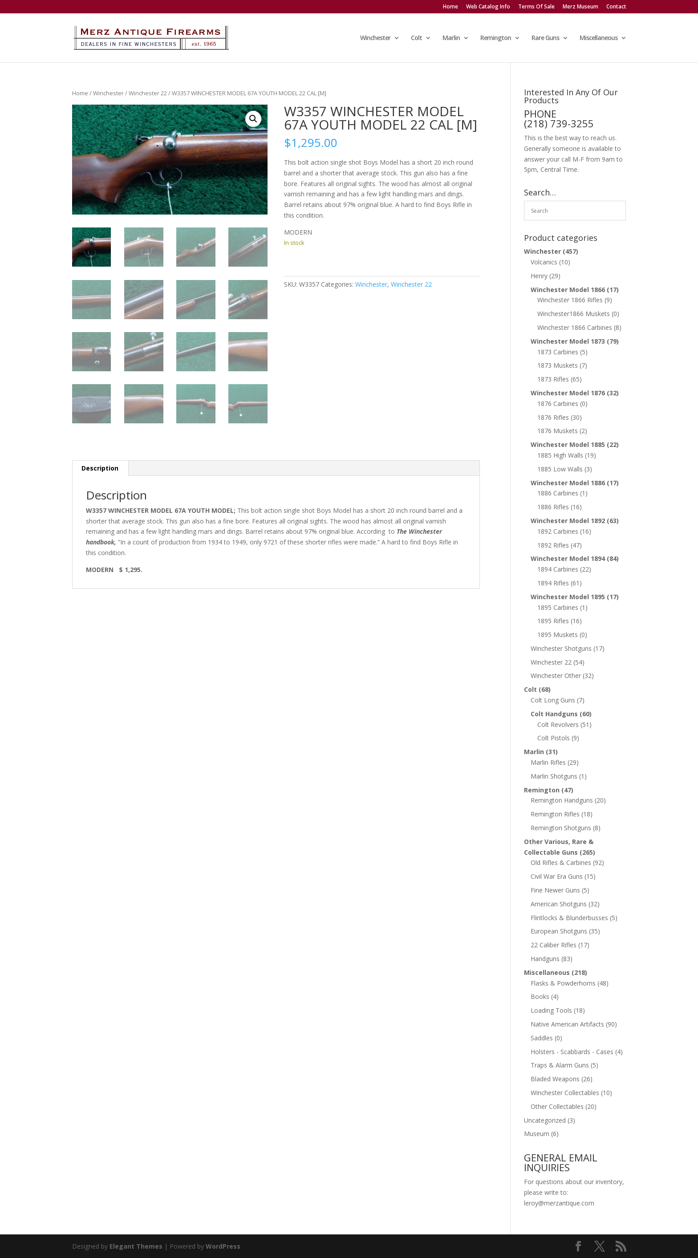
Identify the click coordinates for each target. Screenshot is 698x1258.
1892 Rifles (553, 545)
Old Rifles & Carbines (561, 862)
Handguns (545, 958)
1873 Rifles (553, 379)
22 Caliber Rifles (553, 945)
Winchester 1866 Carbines (574, 327)
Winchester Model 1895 (568, 596)
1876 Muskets (557, 430)
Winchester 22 (148, 93)
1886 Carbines (557, 493)
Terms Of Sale (536, 7)
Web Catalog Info (488, 7)
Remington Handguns (562, 800)
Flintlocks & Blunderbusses (569, 917)
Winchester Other (556, 675)
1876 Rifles (553, 417)
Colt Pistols (553, 738)
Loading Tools (551, 1010)
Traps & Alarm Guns (560, 1065)
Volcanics (544, 262)
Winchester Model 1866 (568, 289)
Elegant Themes (136, 1246)
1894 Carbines (557, 569)
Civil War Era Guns (557, 876)
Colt (416, 38)
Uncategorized (545, 1120)
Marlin (451, 38)
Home (450, 7)
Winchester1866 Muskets (573, 313)
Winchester (375, 38)
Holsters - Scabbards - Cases (572, 1051)
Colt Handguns (554, 714)
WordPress (223, 1246)
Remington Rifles (555, 814)
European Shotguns (559, 931)
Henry (539, 276)
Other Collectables (557, 1106)
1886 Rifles (553, 507)
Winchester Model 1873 (568, 341)
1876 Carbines (557, 403)
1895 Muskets (557, 634)
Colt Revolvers (558, 724)
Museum (536, 1133)
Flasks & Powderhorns (563, 983)
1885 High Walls (560, 455)
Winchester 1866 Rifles (570, 300)
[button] (253, 119)
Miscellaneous (598, 38)
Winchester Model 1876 (568, 393)
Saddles (542, 1038)
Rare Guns (545, 38)
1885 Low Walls (560, 469)
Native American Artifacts (567, 1024)
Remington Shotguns (561, 828)
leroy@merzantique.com (559, 1203)
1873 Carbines (557, 352)
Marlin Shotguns (554, 776)
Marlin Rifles (548, 762)
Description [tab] (99, 468)
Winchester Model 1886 (568, 483)
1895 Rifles (553, 621)
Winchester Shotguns (561, 648)
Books (540, 996)
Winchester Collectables (565, 1092)
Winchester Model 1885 (568, 444)
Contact (616, 7)
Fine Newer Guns (555, 890)
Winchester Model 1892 (568, 520)
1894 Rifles (553, 583)
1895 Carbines (557, 607)
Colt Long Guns (553, 700)
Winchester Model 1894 (568, 558)
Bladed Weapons (555, 1079)
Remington (495, 38)
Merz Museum (580, 7)
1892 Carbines (557, 531)
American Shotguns (559, 904)
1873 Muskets (557, 365)
